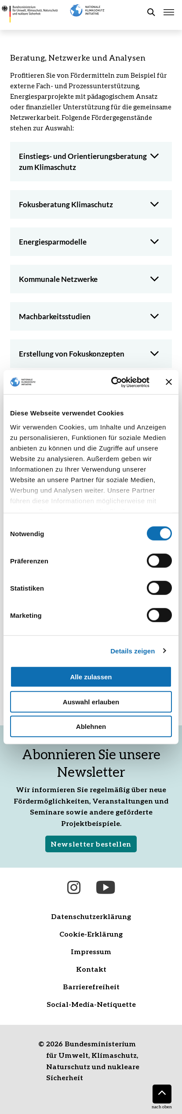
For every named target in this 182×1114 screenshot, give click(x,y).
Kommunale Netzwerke (58, 279)
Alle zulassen (91, 677)
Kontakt (91, 969)
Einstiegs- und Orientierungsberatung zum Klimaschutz (83, 161)
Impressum (91, 951)
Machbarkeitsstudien (55, 316)
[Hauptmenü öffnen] (168, 12)
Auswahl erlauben (91, 701)
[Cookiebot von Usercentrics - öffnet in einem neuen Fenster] (112, 382)
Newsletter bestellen (91, 844)
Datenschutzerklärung (91, 916)
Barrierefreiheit (91, 986)
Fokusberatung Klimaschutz (66, 204)
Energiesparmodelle (53, 241)
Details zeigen (132, 650)
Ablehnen (91, 726)
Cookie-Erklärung (91, 934)
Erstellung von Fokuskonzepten (71, 353)
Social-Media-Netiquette (91, 1004)
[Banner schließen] (169, 382)
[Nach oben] (162, 1094)
